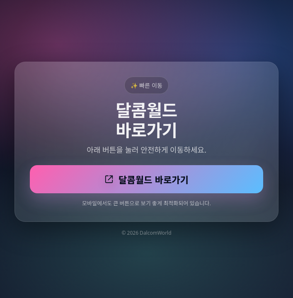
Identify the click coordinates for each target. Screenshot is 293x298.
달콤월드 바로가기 (146, 179)
